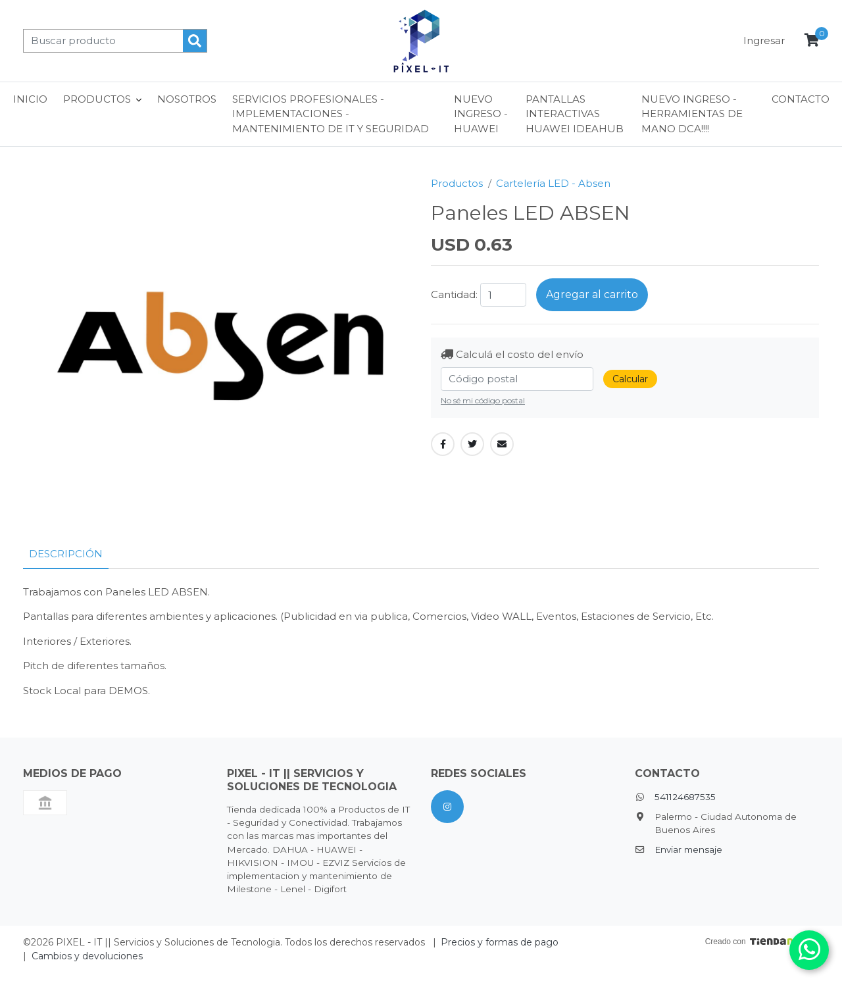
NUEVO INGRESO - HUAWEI (481, 114)
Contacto (801, 99)
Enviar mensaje (688, 849)
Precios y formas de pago (499, 942)
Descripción (66, 553)
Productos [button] (97, 99)
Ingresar (764, 40)
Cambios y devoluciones (87, 956)
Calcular (630, 379)
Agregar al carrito (592, 294)
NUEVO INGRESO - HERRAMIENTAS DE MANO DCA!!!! (692, 114)
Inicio (30, 99)
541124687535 (685, 797)
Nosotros (186, 99)
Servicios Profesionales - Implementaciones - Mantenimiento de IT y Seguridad (330, 114)
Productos (457, 183)
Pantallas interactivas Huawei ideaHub (575, 114)
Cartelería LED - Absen (553, 183)
